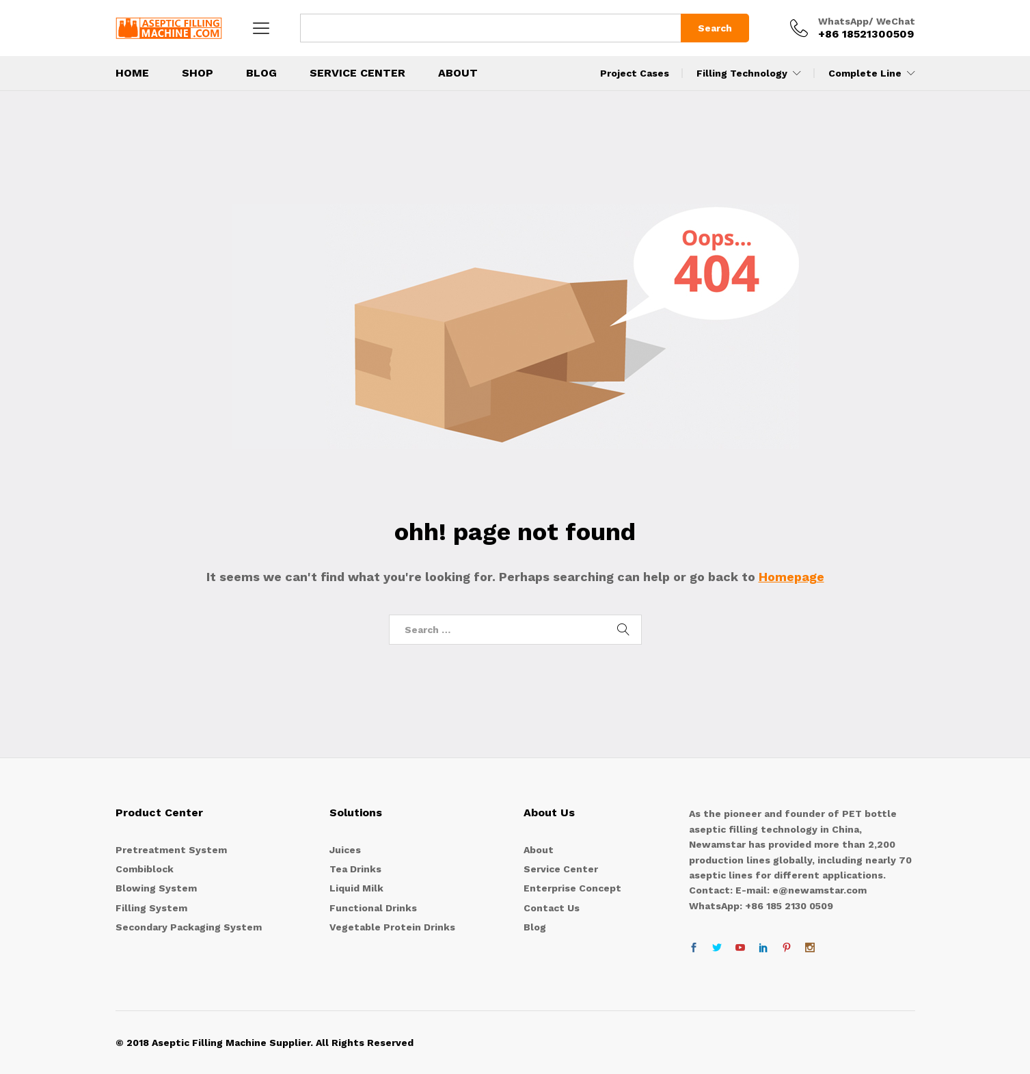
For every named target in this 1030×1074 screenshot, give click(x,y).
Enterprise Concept (572, 888)
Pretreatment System (171, 849)
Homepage (791, 576)
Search (715, 28)
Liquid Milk (356, 888)
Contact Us (552, 907)
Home (132, 73)
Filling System (151, 907)
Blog (535, 927)
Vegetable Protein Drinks (392, 927)
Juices (345, 849)
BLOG (261, 73)
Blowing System (156, 888)
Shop (197, 73)
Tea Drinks (355, 868)
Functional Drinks (373, 907)
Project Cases (634, 73)
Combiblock (145, 868)
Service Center (357, 73)
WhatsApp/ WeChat (866, 21)
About (458, 73)
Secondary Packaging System (189, 927)
